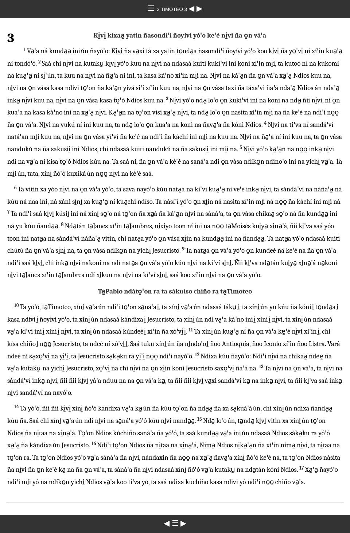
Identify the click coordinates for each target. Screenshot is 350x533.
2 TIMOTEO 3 (172, 9)
